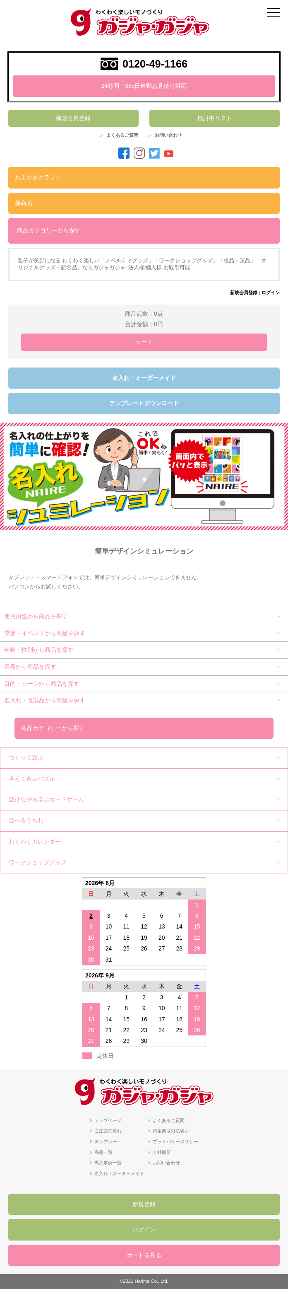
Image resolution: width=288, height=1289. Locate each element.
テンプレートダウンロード (144, 403)
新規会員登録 (73, 118)
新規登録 (144, 1204)
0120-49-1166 (154, 64)
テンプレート (108, 1141)
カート (144, 342)
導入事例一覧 (108, 1162)
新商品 (23, 203)
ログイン (271, 292)
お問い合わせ (168, 135)
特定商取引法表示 (171, 1130)
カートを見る (144, 1255)
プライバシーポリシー (175, 1141)
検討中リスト (214, 118)
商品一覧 (103, 1152)
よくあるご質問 (122, 135)
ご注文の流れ (108, 1130)
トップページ (108, 1120)
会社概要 (162, 1152)
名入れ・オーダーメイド (144, 378)
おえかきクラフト (38, 177)
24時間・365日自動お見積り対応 (144, 85)
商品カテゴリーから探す (49, 230)
